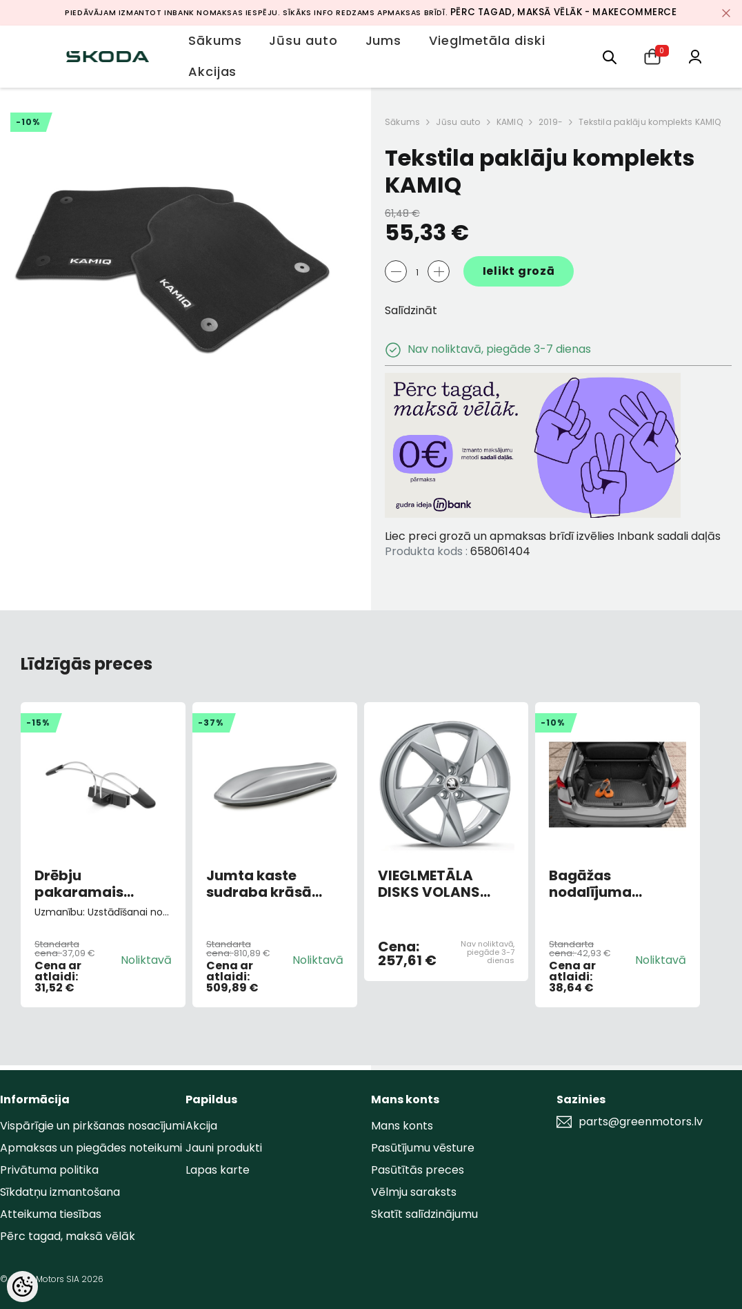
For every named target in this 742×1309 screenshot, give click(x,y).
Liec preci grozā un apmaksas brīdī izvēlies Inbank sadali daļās (553, 536)
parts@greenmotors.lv (641, 1121)
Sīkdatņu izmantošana (60, 1192)
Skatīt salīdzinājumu (424, 1214)
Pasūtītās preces (417, 1170)
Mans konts (402, 1126)
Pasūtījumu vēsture (422, 1148)
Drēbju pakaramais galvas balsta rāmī (102, 883)
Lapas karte (218, 1170)
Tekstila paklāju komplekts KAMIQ (650, 122)
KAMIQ (510, 122)
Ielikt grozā (519, 271)
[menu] (609, 56)
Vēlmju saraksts (414, 1192)
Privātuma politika (49, 1170)
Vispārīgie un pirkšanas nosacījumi (92, 1126)
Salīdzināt (411, 310)
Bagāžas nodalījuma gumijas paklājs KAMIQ (606, 883)
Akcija (201, 1126)
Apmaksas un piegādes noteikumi (91, 1148)
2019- (551, 122)
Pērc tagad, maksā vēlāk (67, 1236)
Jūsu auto (458, 122)
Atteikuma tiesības (50, 1214)
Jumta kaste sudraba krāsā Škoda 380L (259, 883)
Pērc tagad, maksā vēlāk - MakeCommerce (563, 12)
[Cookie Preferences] (22, 1286)
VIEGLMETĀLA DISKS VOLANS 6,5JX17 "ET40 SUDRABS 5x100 (432, 883)
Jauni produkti (224, 1148)
